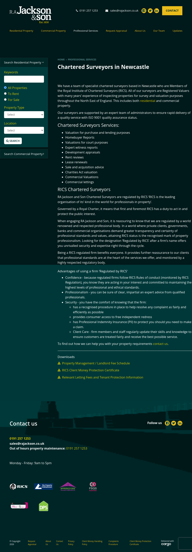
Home (61, 59)
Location (10, 123)
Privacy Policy (71, 543)
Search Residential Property (24, 62)
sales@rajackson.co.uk (124, 10)
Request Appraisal (116, 30)
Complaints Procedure (114, 543)
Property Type (14, 107)
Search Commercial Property (24, 154)
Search (13, 141)
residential (147, 101)
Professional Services (86, 30)
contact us (160, 344)
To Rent (11, 94)
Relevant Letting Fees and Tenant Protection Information (100, 377)
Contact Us (59, 543)
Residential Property (21, 30)
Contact (172, 10)
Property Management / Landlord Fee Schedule (94, 363)
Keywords (11, 72)
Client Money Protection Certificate (140, 543)
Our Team (159, 30)
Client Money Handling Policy (92, 543)
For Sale (11, 100)
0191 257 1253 (20, 438)
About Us (140, 30)
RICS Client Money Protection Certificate (88, 370)
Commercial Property (53, 30)
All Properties (15, 88)
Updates (177, 30)
